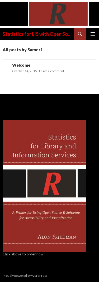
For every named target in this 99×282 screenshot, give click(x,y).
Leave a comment (51, 71)
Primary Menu (92, 34)
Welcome (21, 65)
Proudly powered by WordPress (25, 276)
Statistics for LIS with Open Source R (38, 34)
